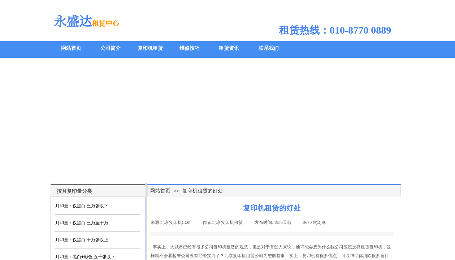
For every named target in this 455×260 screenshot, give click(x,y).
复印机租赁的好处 (202, 191)
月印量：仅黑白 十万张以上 (81, 239)
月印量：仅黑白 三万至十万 (81, 222)
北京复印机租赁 (239, 255)
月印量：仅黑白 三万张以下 (81, 205)
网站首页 (160, 191)
